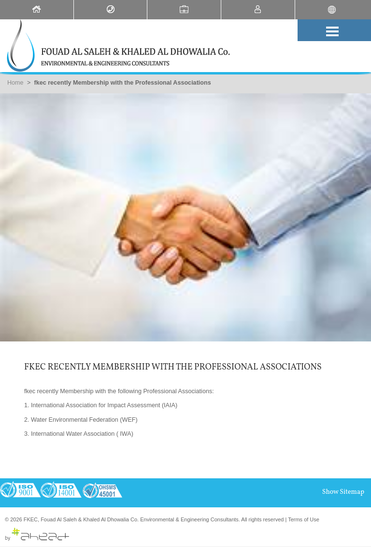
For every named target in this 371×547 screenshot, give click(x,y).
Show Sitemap (343, 492)
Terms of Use (303, 519)
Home (15, 82)
